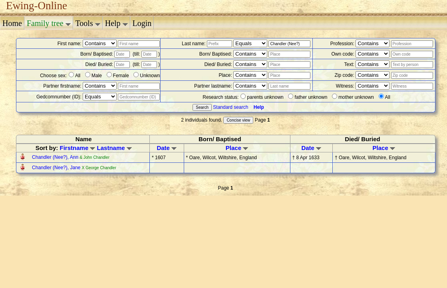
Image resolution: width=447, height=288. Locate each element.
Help (116, 23)
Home (12, 23)
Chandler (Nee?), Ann (55, 157)
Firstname (77, 147)
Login (142, 23)
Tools (87, 23)
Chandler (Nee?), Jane (57, 167)
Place (237, 147)
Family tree (49, 23)
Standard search (230, 107)
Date (167, 147)
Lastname (114, 147)
